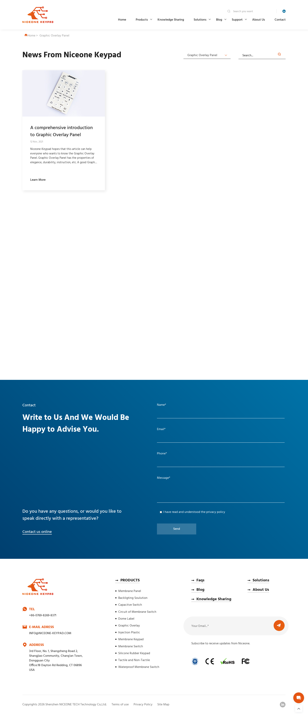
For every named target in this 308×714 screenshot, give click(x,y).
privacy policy (215, 512)
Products (142, 19)
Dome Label (126, 618)
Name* (161, 405)
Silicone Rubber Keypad (134, 653)
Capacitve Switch (130, 604)
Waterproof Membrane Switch (138, 667)
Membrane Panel (129, 591)
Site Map (163, 704)
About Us (258, 19)
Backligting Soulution (133, 598)
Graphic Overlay (129, 625)
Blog (219, 19)
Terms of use (120, 704)
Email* (161, 429)
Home (122, 19)
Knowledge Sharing (171, 19)
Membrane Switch (130, 646)
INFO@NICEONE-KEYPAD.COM (50, 633)
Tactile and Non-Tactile (134, 660)
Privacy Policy (143, 704)
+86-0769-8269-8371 (42, 615)
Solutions (200, 19)
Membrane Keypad (131, 639)
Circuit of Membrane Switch (137, 612)
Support (237, 19)
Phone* (162, 453)
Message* (163, 478)
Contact (280, 19)
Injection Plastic (129, 632)
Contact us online (37, 532)
